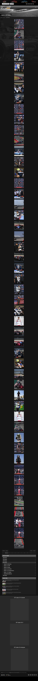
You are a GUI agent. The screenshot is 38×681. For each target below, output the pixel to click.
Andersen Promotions (6, 672)
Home (1, 17)
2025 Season (19, 559)
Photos (4, 17)
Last (7, 550)
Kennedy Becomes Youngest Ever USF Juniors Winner (12, 589)
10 (30, 552)
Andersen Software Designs (22, 672)
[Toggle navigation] (35, 7)
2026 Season (19, 557)
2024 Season (19, 560)
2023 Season (8, 17)
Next (34, 550)
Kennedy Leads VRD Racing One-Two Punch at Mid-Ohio (12, 586)
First (4, 550)
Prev (31, 550)
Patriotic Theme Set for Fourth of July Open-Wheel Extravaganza (13, 592)
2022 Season (19, 575)
